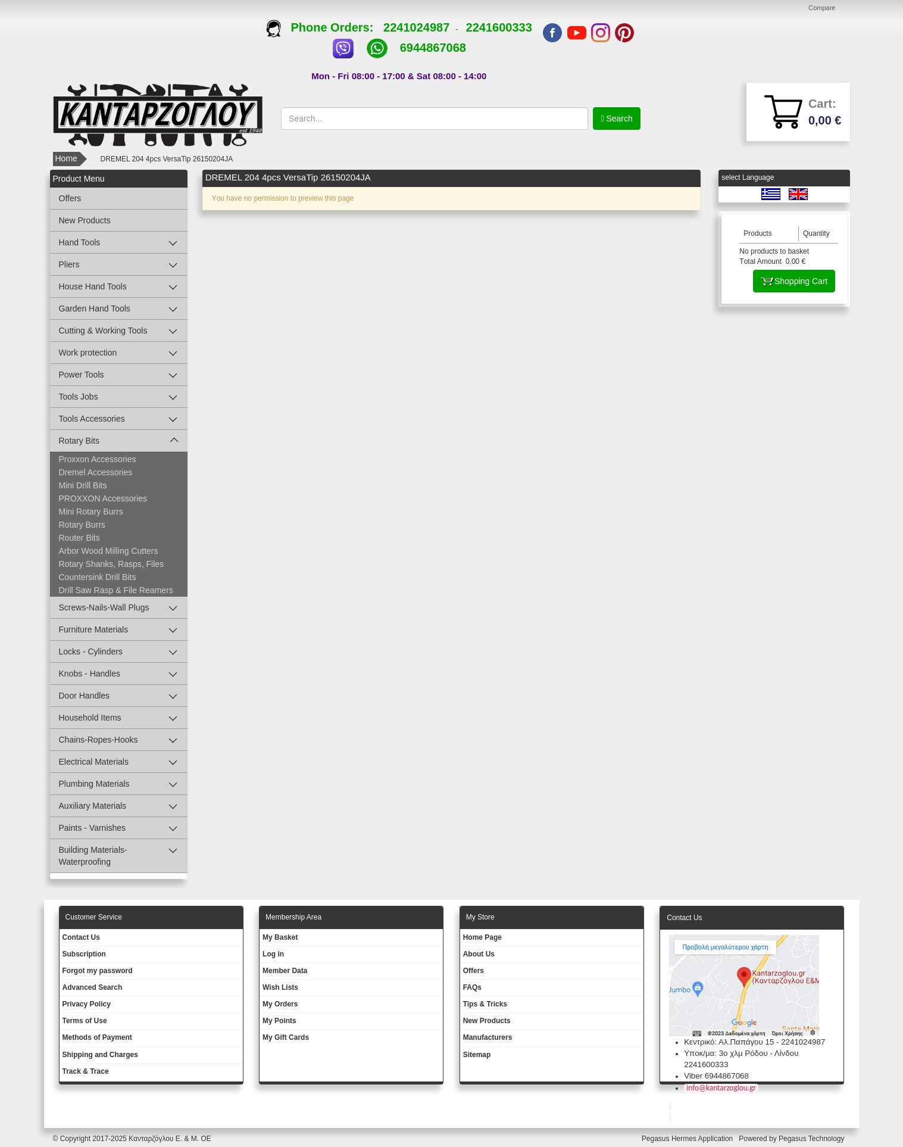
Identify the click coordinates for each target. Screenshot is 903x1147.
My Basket (280, 937)
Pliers (69, 264)
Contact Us (81, 937)
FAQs (472, 987)
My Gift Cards (286, 1037)
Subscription (84, 954)
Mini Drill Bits (83, 485)
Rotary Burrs (82, 524)
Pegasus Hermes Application (688, 1138)
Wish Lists (280, 987)
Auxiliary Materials (93, 806)
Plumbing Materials (94, 783)
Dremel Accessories (96, 472)
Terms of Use (85, 1021)
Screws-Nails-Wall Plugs (104, 607)
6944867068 (433, 47)
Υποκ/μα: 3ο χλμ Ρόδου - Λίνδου (741, 1053)
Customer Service (93, 917)
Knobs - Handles (90, 673)
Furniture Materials (94, 629)
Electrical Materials (94, 761)
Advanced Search (93, 987)
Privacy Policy (87, 1004)
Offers (70, 198)
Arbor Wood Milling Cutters (108, 551)
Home (66, 158)
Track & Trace (86, 1071)
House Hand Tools (93, 286)
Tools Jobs (78, 396)
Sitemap (477, 1055)
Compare (821, 7)
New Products (85, 220)
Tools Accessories (92, 418)
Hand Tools (80, 242)
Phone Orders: (324, 27)
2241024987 (416, 27)
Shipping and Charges (100, 1055)
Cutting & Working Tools (103, 330)
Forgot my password (98, 971)
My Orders (280, 1004)
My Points (279, 1021)
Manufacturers (488, 1037)
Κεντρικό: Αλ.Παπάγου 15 (729, 1041)
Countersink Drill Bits (97, 577)
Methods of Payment (97, 1037)
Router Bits (79, 538)
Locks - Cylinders (91, 651)
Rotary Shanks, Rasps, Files (111, 564)
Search (618, 118)
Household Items (90, 717)
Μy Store (480, 917)
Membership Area (293, 917)
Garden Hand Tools (94, 308)
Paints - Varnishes (92, 828)
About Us (479, 954)
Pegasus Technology (812, 1138)
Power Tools (81, 374)
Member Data (285, 971)
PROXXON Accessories (103, 498)
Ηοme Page (482, 937)
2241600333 (499, 27)
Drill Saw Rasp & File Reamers (116, 590)
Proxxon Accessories (97, 459)
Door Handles (84, 695)
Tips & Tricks (485, 1004)
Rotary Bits (79, 440)
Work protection (88, 352)
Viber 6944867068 (716, 1075)
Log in (273, 954)
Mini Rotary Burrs (91, 511)
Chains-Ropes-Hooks (98, 739)
